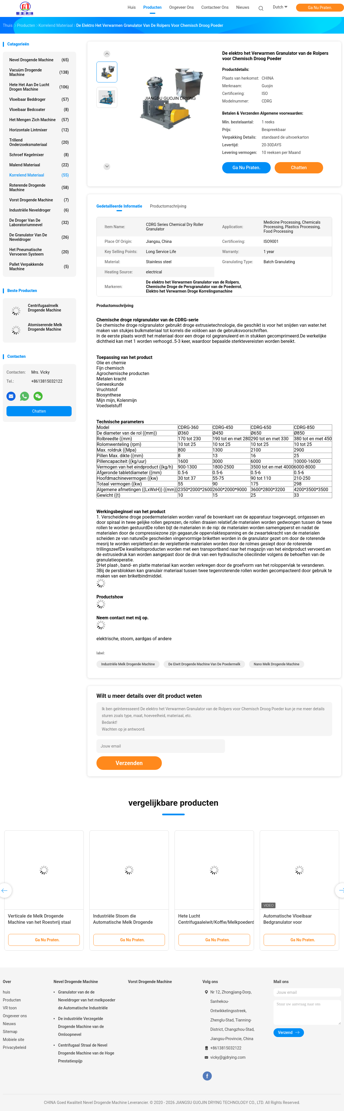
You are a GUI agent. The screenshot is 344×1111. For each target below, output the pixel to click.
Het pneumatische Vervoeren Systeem (39, 251)
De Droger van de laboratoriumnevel (39, 222)
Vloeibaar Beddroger (39, 99)
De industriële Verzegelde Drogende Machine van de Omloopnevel (81, 1026)
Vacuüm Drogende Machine (39, 72)
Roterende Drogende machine (39, 187)
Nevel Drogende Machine (39, 60)
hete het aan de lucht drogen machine (39, 87)
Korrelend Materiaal (39, 175)
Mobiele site (13, 1039)
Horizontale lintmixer (39, 130)
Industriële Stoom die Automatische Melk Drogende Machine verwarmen (123, 922)
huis (6, 992)
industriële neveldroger (39, 210)
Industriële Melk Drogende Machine (128, 664)
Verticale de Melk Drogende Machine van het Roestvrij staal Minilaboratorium (39, 922)
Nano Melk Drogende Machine (276, 664)
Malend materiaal (39, 165)
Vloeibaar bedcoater (39, 109)
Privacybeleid (14, 1047)
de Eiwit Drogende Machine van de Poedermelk (204, 664)
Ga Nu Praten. (320, 7)
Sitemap (10, 1031)
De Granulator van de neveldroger (39, 237)
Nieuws (9, 1023)
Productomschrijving (168, 206)
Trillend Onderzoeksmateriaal (39, 142)
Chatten (39, 411)
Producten (12, 1000)
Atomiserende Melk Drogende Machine (45, 327)
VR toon (10, 1008)
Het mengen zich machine (39, 120)
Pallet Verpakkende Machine (39, 266)
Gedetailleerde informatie (119, 206)
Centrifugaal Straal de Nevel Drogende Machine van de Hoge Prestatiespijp (86, 1053)
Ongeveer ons (15, 1016)
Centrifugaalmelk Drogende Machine (44, 307)
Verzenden (129, 763)
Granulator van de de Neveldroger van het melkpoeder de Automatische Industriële (86, 1000)
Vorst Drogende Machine (39, 200)
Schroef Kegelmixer (39, 155)
